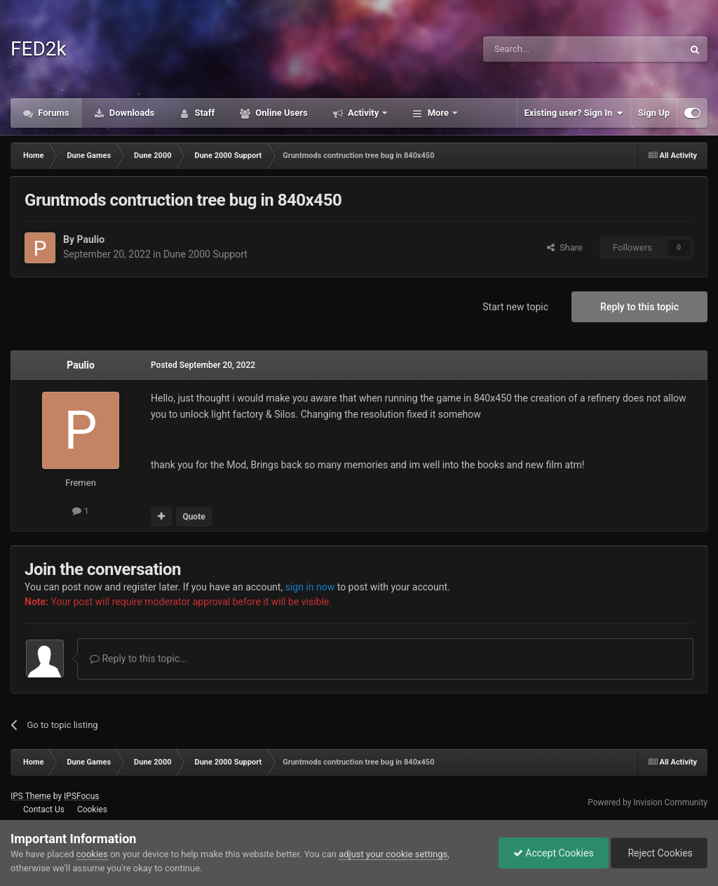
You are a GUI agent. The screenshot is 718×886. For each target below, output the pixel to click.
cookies (92, 854)
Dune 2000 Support (205, 254)
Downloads (131, 112)
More (438, 112)
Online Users (280, 112)
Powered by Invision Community (647, 802)
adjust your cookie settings (393, 854)
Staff (203, 112)
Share (565, 247)
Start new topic (515, 306)
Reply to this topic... (138, 658)
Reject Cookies (659, 853)
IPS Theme (31, 796)
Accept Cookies (553, 853)
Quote (193, 517)
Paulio (90, 239)
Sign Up (654, 112)
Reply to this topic (639, 306)
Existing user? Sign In (573, 113)
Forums (52, 112)
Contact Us (44, 809)
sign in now (310, 587)
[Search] (549, 49)
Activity (363, 112)
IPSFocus (81, 796)
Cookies (92, 809)
